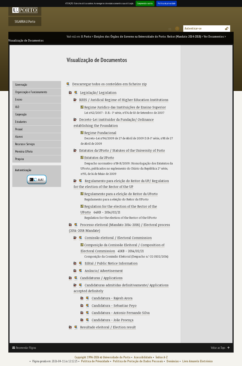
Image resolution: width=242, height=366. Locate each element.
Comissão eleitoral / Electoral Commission (118, 237)
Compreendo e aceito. (145, 3)
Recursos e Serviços (25, 144)
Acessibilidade (143, 357)
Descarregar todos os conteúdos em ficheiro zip (109, 84)
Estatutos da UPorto (99, 157)
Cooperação (20, 114)
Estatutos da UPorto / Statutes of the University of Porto (122, 150)
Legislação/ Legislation (98, 92)
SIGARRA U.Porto (25, 21)
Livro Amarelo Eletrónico (197, 361)
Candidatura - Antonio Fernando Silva (121, 312)
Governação (21, 85)
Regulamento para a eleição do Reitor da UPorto (121, 194)
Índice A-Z (162, 357)
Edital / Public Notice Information (111, 263)
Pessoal (19, 129)
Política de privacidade (166, 3)
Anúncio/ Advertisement (104, 270)
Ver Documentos (214, 37)
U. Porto (86, 37)
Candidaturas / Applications (101, 278)
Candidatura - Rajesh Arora (112, 298)
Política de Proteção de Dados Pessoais (138, 361)
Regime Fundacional (100, 133)
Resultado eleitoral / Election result (108, 327)
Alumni (19, 137)
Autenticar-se (193, 28)
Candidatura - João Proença (112, 320)
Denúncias (173, 361)
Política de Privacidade (95, 361)
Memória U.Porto (24, 152)
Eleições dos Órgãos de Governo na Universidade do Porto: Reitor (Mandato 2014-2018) (147, 37)
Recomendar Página (26, 348)
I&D (17, 107)
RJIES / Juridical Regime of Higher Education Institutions (123, 100)
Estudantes (20, 122)
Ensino (18, 99)
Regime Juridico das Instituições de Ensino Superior (125, 107)
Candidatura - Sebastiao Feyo (114, 305)
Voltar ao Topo (218, 348)
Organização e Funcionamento (31, 92)
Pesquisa (19, 159)
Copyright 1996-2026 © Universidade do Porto (103, 357)
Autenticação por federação (36, 179)
